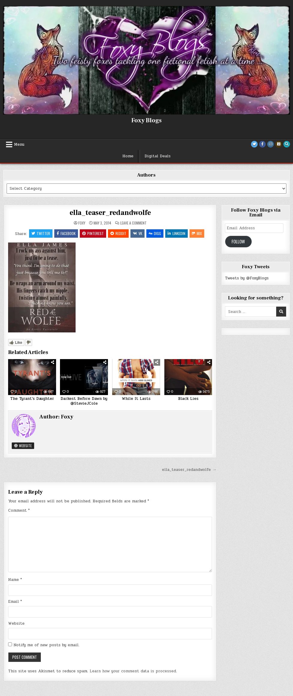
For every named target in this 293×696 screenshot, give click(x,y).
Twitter (40, 233)
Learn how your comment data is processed (133, 671)
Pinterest (93, 233)
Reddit (118, 233)
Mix (197, 233)
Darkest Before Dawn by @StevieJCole (84, 401)
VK (137, 233)
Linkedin (176, 233)
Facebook (66, 233)
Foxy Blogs (146, 120)
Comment (19, 510)
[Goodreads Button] (278, 144)
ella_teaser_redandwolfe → (189, 470)
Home (127, 156)
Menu (19, 144)
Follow (238, 241)
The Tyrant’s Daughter (32, 399)
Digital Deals (158, 156)
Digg (155, 233)
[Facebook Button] (262, 144)
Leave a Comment (133, 223)
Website (23, 445)
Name (15, 580)
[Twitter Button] (254, 144)
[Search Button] (286, 144)
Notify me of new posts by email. (46, 645)
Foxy (81, 223)
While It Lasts (136, 399)
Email (15, 602)
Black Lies (188, 399)
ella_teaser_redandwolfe (110, 212)
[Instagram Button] (270, 144)
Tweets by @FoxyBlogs (247, 278)
